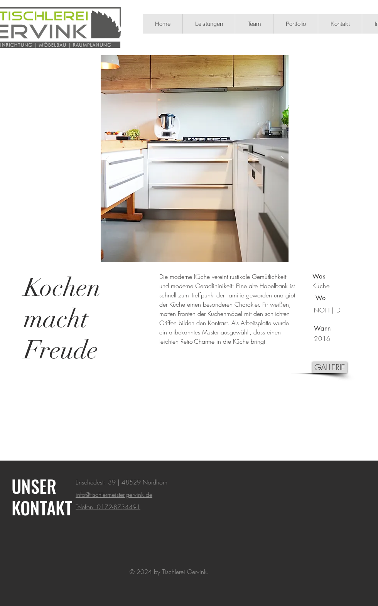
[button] (195, 158)
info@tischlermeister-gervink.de (114, 494)
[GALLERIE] (329, 367)
